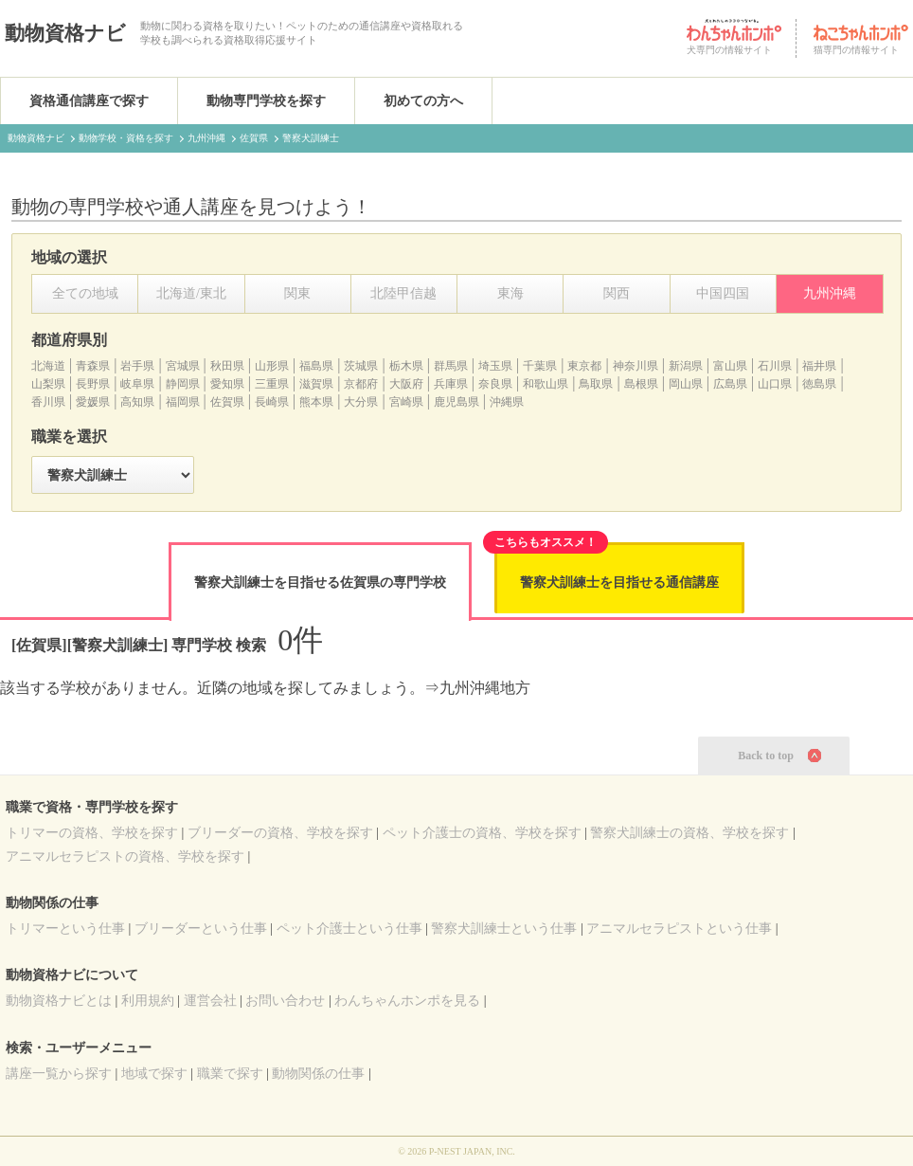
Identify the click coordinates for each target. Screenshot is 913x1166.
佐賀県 (227, 402)
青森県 (93, 366)
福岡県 (183, 402)
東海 (510, 293)
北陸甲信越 (403, 293)
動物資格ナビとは (59, 1000)
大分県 (361, 402)
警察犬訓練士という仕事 (504, 928)
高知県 (137, 402)
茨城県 (361, 366)
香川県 (48, 402)
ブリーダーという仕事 (200, 928)
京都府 (361, 384)
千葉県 (540, 366)
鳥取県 (596, 384)
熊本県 (316, 402)
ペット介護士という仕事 (349, 928)
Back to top (766, 755)
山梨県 (48, 384)
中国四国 (722, 293)
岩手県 (137, 366)
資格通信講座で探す (89, 101)
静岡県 (183, 384)
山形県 (272, 366)
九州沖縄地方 (484, 688)
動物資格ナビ (65, 33)
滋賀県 (316, 384)
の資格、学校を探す (92, 833)
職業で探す (230, 1073)
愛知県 (227, 384)
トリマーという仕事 (65, 928)
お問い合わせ (285, 1000)
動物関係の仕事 (318, 1073)
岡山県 (686, 384)
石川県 (775, 366)
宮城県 (183, 366)
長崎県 (272, 402)
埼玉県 (495, 366)
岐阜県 (137, 384)
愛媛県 (93, 402)
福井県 (819, 366)
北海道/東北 (191, 293)
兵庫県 (451, 384)
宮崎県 (406, 402)
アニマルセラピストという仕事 (679, 928)
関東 (297, 293)
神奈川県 (635, 366)
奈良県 (495, 384)
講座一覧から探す (59, 1073)
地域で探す (154, 1073)
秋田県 (227, 366)
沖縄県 (507, 402)
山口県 (775, 384)
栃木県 (406, 366)
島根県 (641, 384)
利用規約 (147, 1000)
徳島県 (819, 384)
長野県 (93, 384)
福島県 (316, 366)
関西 (616, 293)
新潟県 (686, 366)
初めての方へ (423, 101)
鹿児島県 (456, 402)
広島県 (730, 384)
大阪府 (406, 384)
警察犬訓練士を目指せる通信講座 (619, 582)
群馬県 (451, 366)
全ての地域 (85, 293)
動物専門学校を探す (266, 101)
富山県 (730, 366)
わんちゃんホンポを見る (407, 1000)
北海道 (48, 366)
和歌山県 (545, 384)
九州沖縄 (829, 293)
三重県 (272, 384)
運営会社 (210, 1000)
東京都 (584, 366)
